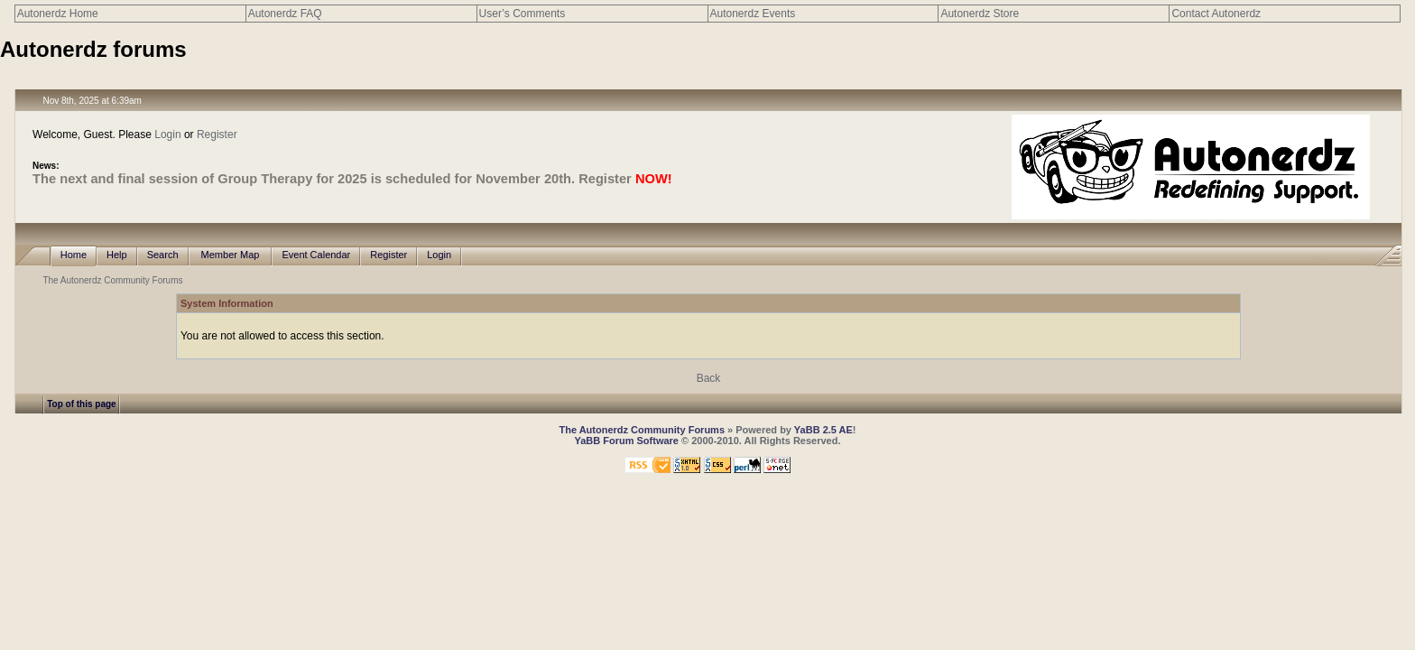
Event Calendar (316, 255)
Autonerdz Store (979, 13)
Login (167, 134)
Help (116, 255)
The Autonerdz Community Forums (112, 280)
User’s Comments (522, 13)
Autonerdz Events (753, 13)
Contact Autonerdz (1216, 13)
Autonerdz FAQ (285, 13)
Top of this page (81, 404)
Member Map (231, 255)
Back (709, 378)
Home (73, 255)
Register (217, 134)
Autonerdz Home (57, 13)
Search (163, 255)
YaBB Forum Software (626, 440)
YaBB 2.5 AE (823, 429)
